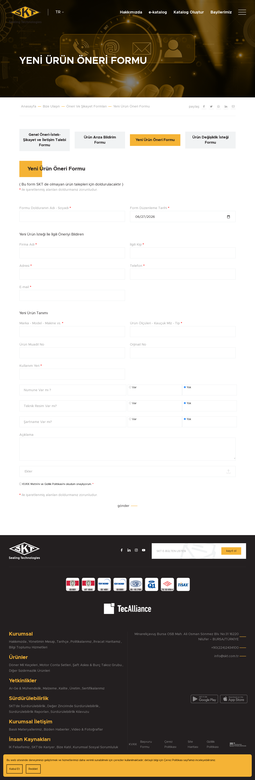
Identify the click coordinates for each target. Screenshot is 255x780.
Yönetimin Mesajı (41, 641)
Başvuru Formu (146, 744)
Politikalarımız (81, 641)
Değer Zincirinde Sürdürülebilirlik (73, 706)
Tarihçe (62, 641)
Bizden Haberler (56, 729)
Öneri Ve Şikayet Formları (86, 106)
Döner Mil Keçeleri (23, 665)
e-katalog (158, 12)
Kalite (63, 688)
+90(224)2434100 (225, 647)
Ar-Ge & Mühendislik (25, 688)
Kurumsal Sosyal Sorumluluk (95, 747)
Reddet (33, 769)
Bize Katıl (64, 747)
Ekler (28, 471)
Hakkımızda (131, 12)
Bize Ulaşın (51, 106)
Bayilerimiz (221, 12)
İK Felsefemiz (19, 747)
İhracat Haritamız (107, 641)
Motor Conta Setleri (55, 665)
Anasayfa (28, 106)
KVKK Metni (29, 484)
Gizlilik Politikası (53, 484)
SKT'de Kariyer (43, 747)
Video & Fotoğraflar (87, 729)
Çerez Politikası (170, 744)
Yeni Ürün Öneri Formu (131, 106)
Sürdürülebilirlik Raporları (29, 711)
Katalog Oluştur (189, 12)
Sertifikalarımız (93, 688)
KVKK (133, 744)
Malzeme (50, 688)
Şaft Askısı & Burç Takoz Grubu (97, 665)
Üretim (74, 688)
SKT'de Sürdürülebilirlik (27, 706)
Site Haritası (193, 744)
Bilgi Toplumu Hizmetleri (28, 647)
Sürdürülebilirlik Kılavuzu (70, 711)
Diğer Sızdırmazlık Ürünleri (29, 670)
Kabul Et (14, 769)
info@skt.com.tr (226, 656)
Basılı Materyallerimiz (25, 729)
